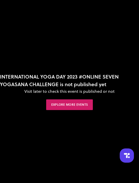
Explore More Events (69, 104)
